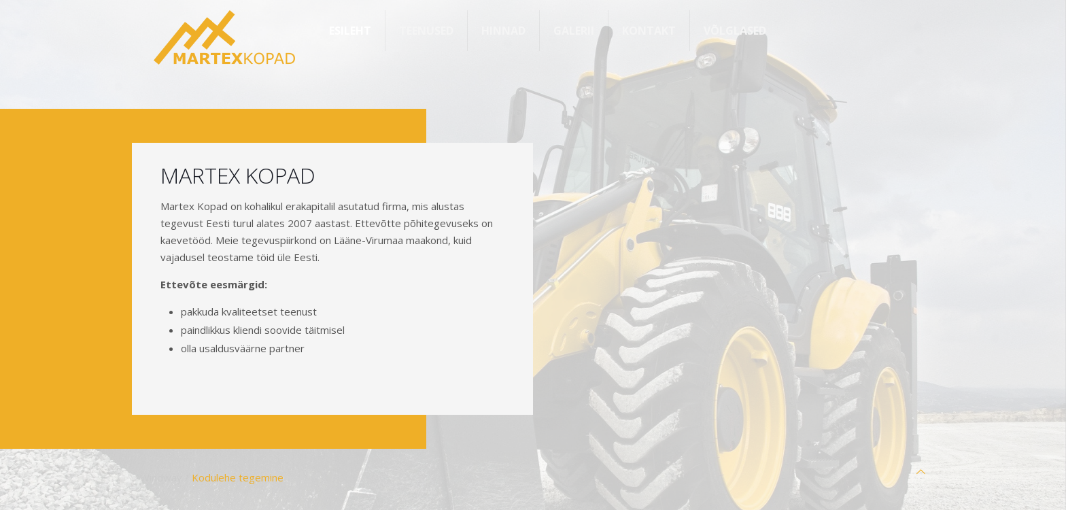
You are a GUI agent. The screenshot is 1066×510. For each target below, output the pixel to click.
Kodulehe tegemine (237, 477)
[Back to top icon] (921, 471)
